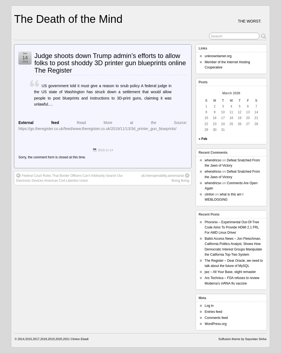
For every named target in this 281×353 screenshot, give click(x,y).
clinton (209, 194)
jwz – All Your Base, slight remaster (230, 272)
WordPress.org (216, 324)
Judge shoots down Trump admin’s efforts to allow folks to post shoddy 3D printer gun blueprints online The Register (110, 63)
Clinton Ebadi (79, 339)
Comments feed (216, 318)
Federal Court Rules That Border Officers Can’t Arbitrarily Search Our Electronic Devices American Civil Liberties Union (69, 178)
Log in (209, 306)
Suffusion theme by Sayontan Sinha (242, 339)
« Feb (203, 139)
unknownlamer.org (218, 56)
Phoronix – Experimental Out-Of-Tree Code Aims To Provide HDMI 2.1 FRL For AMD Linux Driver (232, 227)
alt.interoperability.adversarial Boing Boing (165, 178)
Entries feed (213, 312)
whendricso (213, 160)
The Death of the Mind (68, 19)
